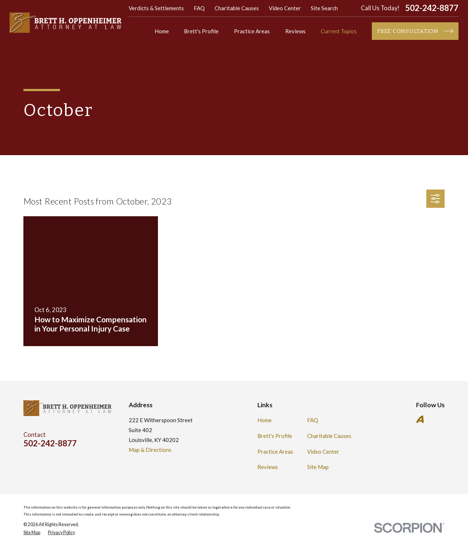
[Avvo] (420, 419)
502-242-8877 (431, 8)
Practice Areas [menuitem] (252, 31)
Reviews (267, 467)
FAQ (199, 8)
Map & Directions (150, 449)
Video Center (285, 8)
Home (264, 420)
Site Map (318, 467)
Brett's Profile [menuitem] (201, 31)
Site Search (324, 8)
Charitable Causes (237, 8)
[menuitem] (31, 533)
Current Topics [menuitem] (338, 31)
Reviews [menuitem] (295, 31)
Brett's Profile (274, 435)
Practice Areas (275, 451)
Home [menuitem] (162, 31)
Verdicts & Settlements (156, 8)
